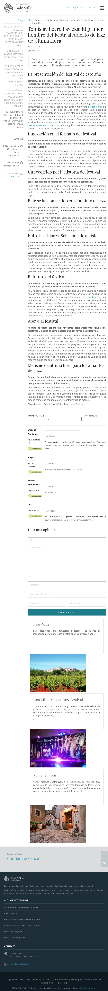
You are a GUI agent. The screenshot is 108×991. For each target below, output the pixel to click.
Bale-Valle (41, 624)
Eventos (74, 980)
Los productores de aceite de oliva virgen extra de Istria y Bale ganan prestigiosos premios (13, 75)
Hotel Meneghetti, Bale (14, 938)
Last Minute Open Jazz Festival (43, 125)
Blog (30, 20)
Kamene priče (95, 106)
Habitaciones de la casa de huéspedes (22, 919)
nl (95, 8)
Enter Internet (90, 988)
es (90, 8)
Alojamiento (11, 980)
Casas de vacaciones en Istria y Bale (21, 907)
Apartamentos (11, 913)
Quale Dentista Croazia (23, 858)
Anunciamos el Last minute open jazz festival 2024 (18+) (13, 56)
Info (65, 983)
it (82, 8)
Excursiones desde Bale (90, 980)
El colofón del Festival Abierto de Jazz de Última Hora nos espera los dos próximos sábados (12, 98)
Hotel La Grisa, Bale (13, 932)
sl (86, 8)
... (33, 637)
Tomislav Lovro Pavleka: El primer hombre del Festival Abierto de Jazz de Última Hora (12, 120)
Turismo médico (48, 983)
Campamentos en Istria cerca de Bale (22, 925)
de (78, 8)
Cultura (48, 980)
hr (68, 8)
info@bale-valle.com (19, 964)
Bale (94, 297)
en (73, 8)
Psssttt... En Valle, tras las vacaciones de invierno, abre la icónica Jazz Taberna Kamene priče (13, 36)
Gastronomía (37, 980)
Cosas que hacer (61, 980)
